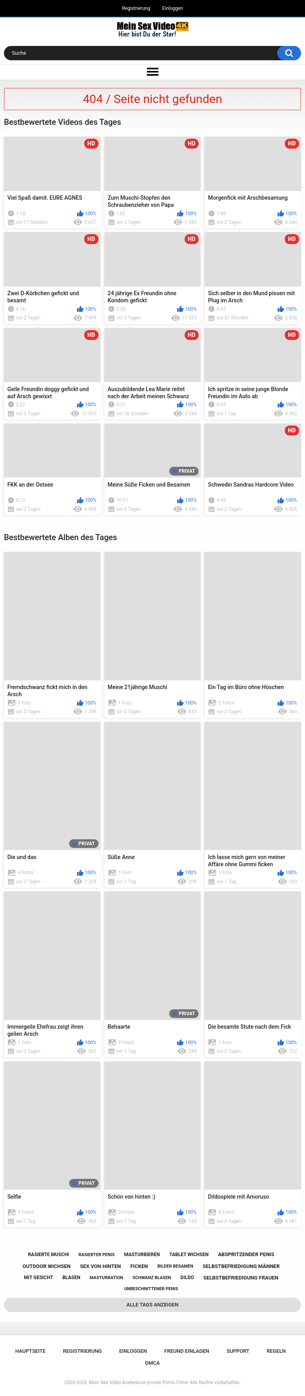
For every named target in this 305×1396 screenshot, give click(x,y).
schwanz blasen (152, 1277)
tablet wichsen (188, 1254)
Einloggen (172, 8)
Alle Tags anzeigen (153, 1305)
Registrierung (136, 8)
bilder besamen (175, 1266)
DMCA (152, 1363)
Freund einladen (186, 1351)
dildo (187, 1277)
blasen (71, 1277)
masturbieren (142, 1254)
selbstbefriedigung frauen (240, 1278)
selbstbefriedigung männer (241, 1266)
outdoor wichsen (47, 1266)
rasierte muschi (48, 1254)
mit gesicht (38, 1277)
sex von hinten (100, 1266)
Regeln (276, 1351)
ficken (139, 1266)
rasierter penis (97, 1254)
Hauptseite (30, 1351)
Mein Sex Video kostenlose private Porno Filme (138, 1382)
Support (237, 1351)
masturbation (106, 1277)
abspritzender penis (246, 1254)
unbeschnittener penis (151, 1288)
